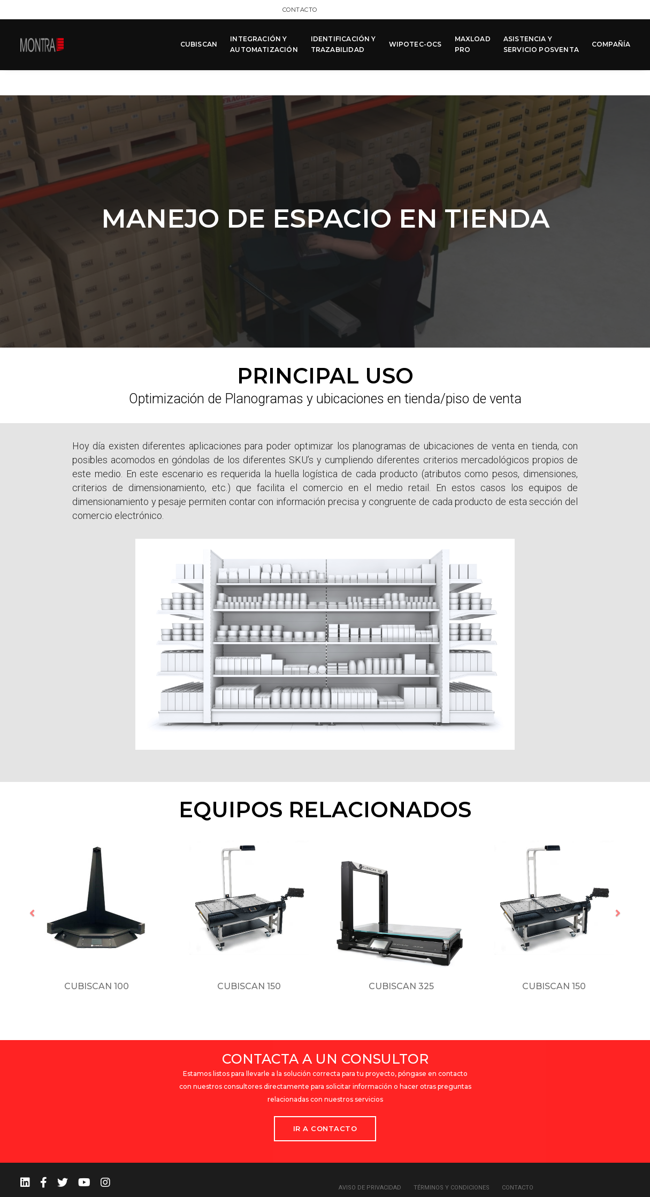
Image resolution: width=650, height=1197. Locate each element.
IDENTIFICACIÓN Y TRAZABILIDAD (343, 43)
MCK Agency (611, 1186)
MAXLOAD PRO (472, 43)
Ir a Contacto (325, 1101)
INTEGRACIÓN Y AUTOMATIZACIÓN (263, 43)
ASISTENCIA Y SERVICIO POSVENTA (540, 43)
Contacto (612, 9)
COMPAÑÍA (610, 44)
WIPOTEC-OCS (414, 44)
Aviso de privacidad (370, 1160)
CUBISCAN (198, 44)
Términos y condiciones (452, 1160)
